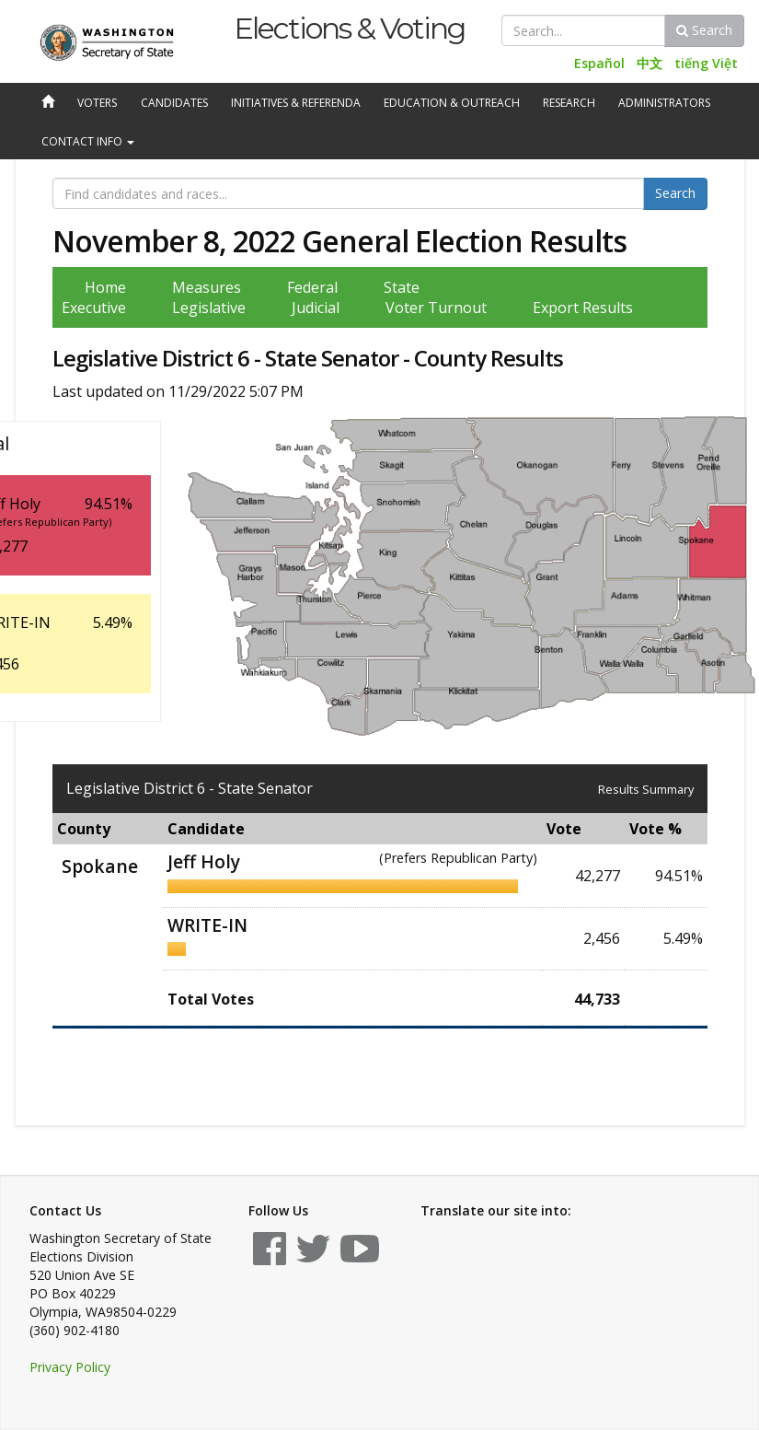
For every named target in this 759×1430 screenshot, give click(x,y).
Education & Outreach (452, 102)
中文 (649, 63)
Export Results (583, 307)
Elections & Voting (349, 28)
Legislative (209, 307)
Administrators (664, 102)
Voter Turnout (436, 307)
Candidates (174, 102)
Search (704, 30)
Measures (206, 287)
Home (105, 287)
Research (569, 102)
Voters (97, 102)
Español (599, 63)
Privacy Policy (69, 1367)
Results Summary (646, 789)
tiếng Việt (706, 63)
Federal (312, 287)
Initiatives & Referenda (296, 102)
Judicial (315, 307)
